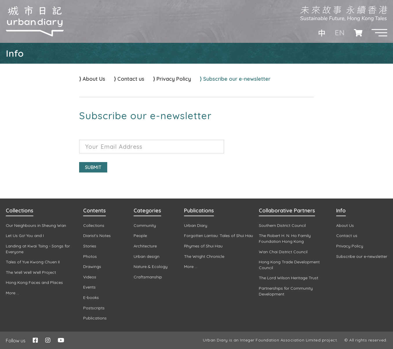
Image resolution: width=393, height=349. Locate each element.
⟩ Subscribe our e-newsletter (235, 79)
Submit (93, 167)
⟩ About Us (92, 79)
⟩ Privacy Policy (172, 79)
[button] (379, 32)
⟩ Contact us (129, 79)
